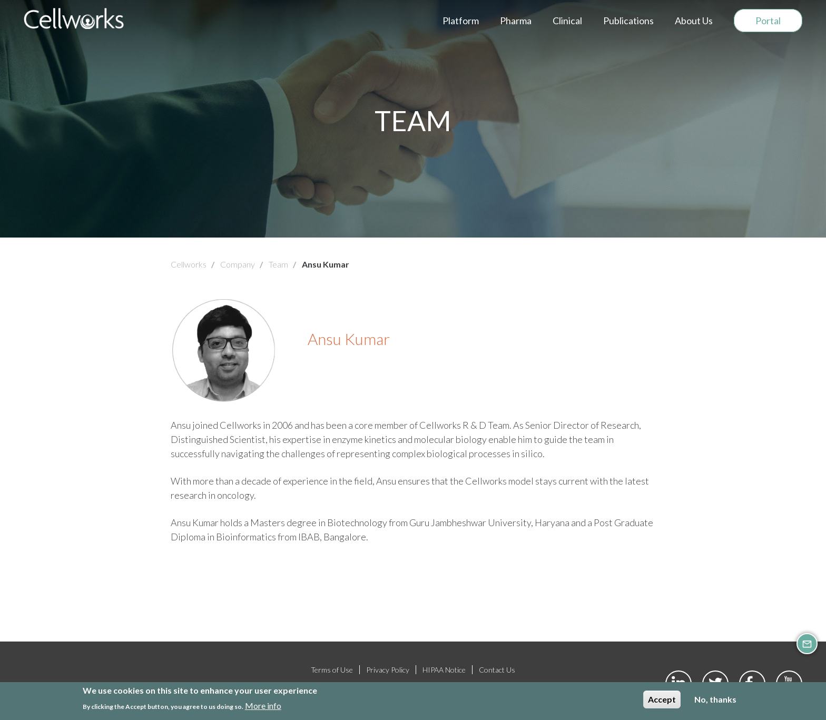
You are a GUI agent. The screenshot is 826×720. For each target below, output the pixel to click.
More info (263, 706)
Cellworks (188, 264)
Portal (768, 20)
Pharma (516, 20)
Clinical (567, 20)
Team (278, 264)
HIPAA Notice (444, 669)
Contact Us (497, 669)
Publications (628, 20)
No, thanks (715, 700)
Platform (460, 20)
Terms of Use (332, 669)
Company (237, 264)
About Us (694, 20)
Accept (662, 700)
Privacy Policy (387, 669)
